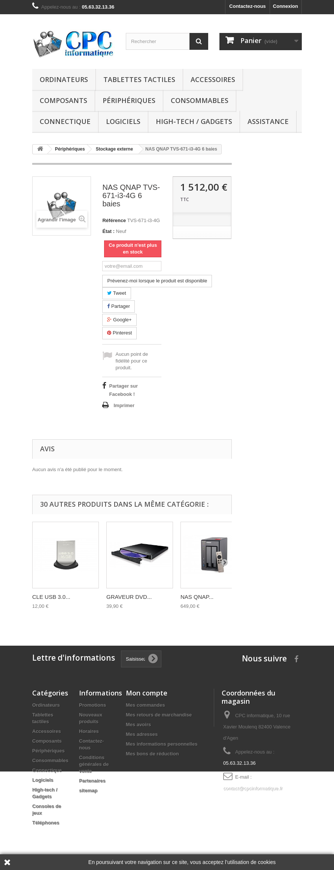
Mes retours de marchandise (159, 715)
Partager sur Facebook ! (123, 390)
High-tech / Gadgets (194, 121)
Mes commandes (145, 705)
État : (108, 231)
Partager (118, 306)
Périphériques (129, 100)
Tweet (116, 293)
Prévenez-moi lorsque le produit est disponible (157, 281)
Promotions (92, 705)
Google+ (119, 319)
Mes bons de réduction (152, 754)
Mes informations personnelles (161, 744)
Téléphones (45, 822)
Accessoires (213, 79)
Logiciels (123, 121)
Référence (114, 220)
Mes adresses (142, 734)
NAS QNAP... (196, 597)
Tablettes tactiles (139, 79)
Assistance (268, 121)
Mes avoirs (138, 724)
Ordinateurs (64, 79)
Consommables (199, 100)
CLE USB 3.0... (51, 597)
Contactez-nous (247, 6)
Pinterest (119, 333)
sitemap (88, 790)
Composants (63, 100)
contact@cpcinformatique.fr (252, 788)
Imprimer (123, 405)
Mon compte (146, 692)
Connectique (65, 121)
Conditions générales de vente (94, 764)
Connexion (285, 6)
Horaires (89, 731)
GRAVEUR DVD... (129, 597)
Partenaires (92, 780)
